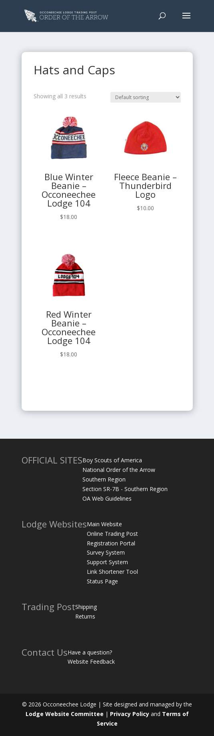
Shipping (86, 607)
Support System (107, 562)
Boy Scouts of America (112, 460)
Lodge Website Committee (65, 714)
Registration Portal (111, 543)
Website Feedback (91, 661)
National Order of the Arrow (118, 469)
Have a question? (90, 652)
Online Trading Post (112, 533)
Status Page (102, 581)
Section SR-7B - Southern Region (125, 489)
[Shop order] (145, 97)
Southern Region (104, 479)
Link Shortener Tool (112, 571)
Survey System (106, 552)
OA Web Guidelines (107, 498)
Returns (85, 616)
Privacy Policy (129, 714)
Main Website (104, 524)
